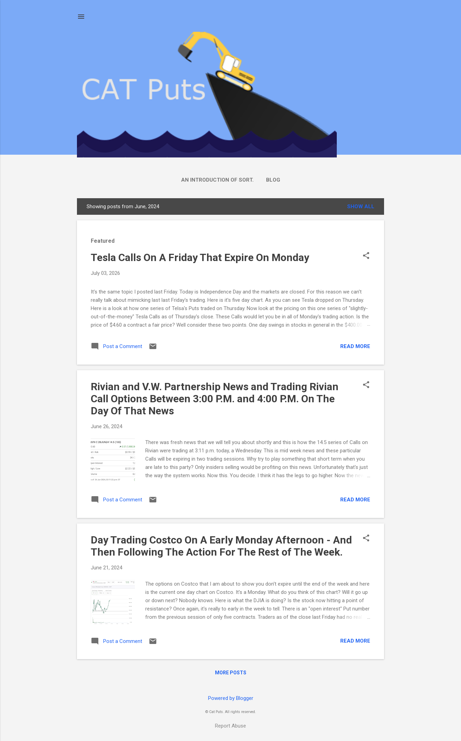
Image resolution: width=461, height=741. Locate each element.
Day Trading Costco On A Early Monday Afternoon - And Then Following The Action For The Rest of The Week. (221, 546)
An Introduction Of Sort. (217, 180)
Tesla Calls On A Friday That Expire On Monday (200, 257)
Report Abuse (230, 726)
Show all (360, 206)
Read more (355, 346)
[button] (366, 256)
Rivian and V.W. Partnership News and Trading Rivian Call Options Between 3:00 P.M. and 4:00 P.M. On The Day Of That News (215, 399)
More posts (230, 672)
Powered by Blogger (230, 698)
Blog (273, 180)
